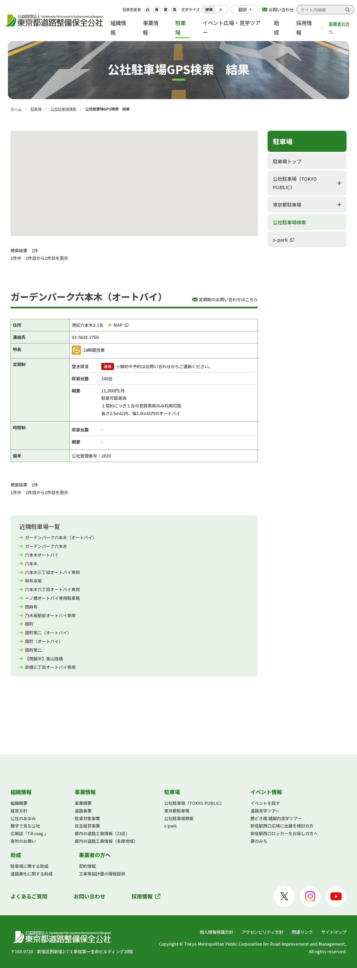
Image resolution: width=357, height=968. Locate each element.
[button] (134, 181)
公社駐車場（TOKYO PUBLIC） (295, 183)
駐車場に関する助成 (29, 866)
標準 (209, 9)
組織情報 (118, 27)
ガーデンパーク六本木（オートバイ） (61, 537)
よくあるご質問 (29, 896)
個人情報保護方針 (216, 932)
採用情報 (304, 27)
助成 (276, 27)
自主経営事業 (87, 826)
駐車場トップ (287, 161)
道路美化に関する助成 (32, 873)
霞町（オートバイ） (44, 641)
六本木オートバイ (42, 555)
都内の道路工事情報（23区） (102, 833)
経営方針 (19, 811)
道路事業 (83, 811)
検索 (347, 9)
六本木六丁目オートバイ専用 (52, 589)
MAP (120, 325)
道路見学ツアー (265, 811)
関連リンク (302, 932)
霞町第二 (33, 650)
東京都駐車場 (287, 204)
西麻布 (31, 607)
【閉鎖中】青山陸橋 (44, 658)
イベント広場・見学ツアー (231, 27)
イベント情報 (266, 792)
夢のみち (258, 841)
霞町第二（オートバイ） (48, 632)
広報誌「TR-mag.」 (29, 833)
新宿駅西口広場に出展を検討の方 (282, 826)
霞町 (29, 624)
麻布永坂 (33, 580)
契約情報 (87, 866)
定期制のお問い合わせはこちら (228, 299)
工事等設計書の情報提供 (102, 873)
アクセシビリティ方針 (262, 932)
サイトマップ (333, 932)
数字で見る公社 (25, 826)
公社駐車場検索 (63, 108)
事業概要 (83, 803)
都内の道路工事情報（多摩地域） (106, 841)
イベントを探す (265, 803)
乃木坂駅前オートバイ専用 (50, 615)
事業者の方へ (339, 28)
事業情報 (151, 27)
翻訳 (242, 9)
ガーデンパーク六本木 (46, 546)
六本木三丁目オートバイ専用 (52, 572)
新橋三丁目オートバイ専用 (50, 667)
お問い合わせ (281, 9)
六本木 (31, 563)
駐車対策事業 (87, 818)
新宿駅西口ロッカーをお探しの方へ (284, 833)
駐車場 (180, 27)
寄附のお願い (23, 841)
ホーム (16, 108)
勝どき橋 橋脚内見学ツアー (276, 818)
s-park (283, 239)
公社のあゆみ (23, 818)
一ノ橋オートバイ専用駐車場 (52, 598)
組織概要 (19, 803)
